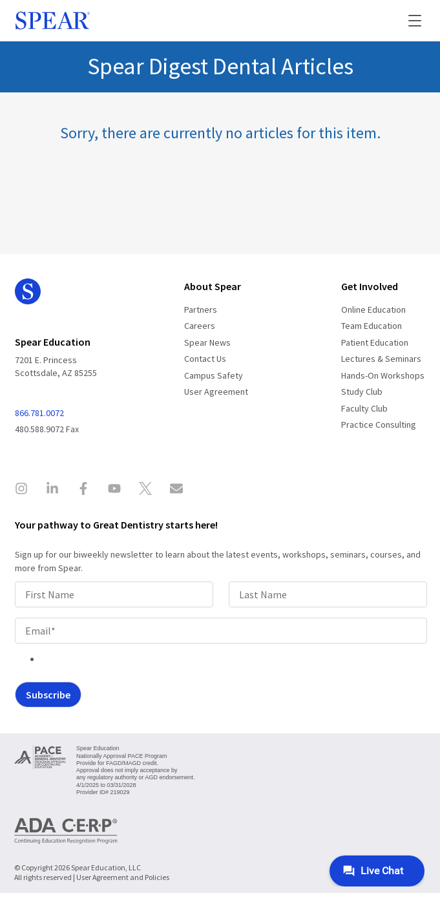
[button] (406, 20)
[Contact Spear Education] (176, 490)
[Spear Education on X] (145, 490)
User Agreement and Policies (122, 877)
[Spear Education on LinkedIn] (52, 490)
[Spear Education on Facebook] (83, 490)
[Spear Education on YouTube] (114, 490)
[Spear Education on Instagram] (25, 490)
